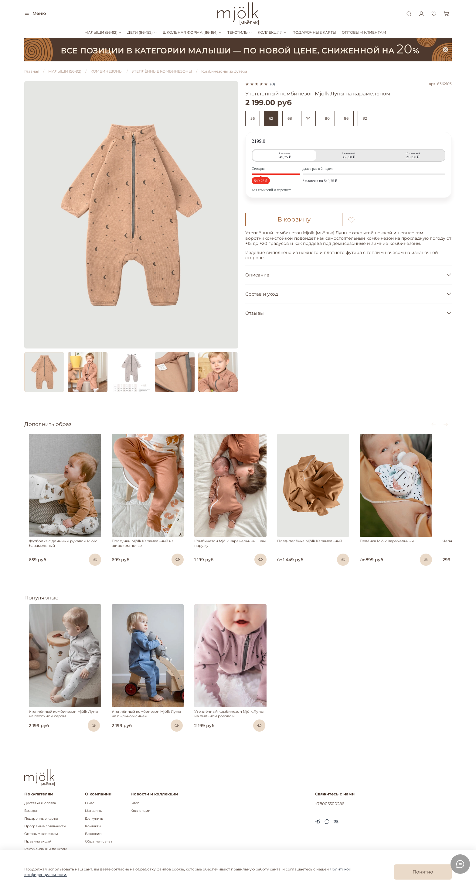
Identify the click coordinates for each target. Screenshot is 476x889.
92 (365, 118)
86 (346, 118)
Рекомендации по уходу (45, 849)
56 (252, 118)
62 (271, 118)
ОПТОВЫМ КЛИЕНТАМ (364, 32)
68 (289, 118)
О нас (89, 803)
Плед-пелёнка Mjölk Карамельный (319, 548)
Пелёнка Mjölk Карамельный (402, 548)
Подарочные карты (41, 819)
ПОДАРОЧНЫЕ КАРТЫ (314, 32)
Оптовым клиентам (41, 834)
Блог (135, 803)
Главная (31, 71)
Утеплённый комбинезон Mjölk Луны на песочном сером (61, 727)
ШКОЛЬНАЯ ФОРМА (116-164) (192, 32)
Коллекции (141, 811)
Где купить (94, 819)
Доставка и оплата (40, 803)
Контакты (93, 826)
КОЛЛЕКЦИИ (272, 32)
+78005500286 (329, 803)
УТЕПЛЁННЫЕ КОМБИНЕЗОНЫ (162, 71)
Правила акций (38, 841)
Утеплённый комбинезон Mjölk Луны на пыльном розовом (236, 727)
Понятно (423, 872)
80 (327, 118)
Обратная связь (98, 841)
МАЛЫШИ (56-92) (103, 32)
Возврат (31, 811)
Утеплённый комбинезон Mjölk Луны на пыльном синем (149, 727)
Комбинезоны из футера (224, 71)
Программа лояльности (45, 826)
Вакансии (93, 834)
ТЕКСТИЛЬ (239, 32)
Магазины (94, 811)
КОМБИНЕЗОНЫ (106, 71)
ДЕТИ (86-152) (142, 32)
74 (308, 118)
